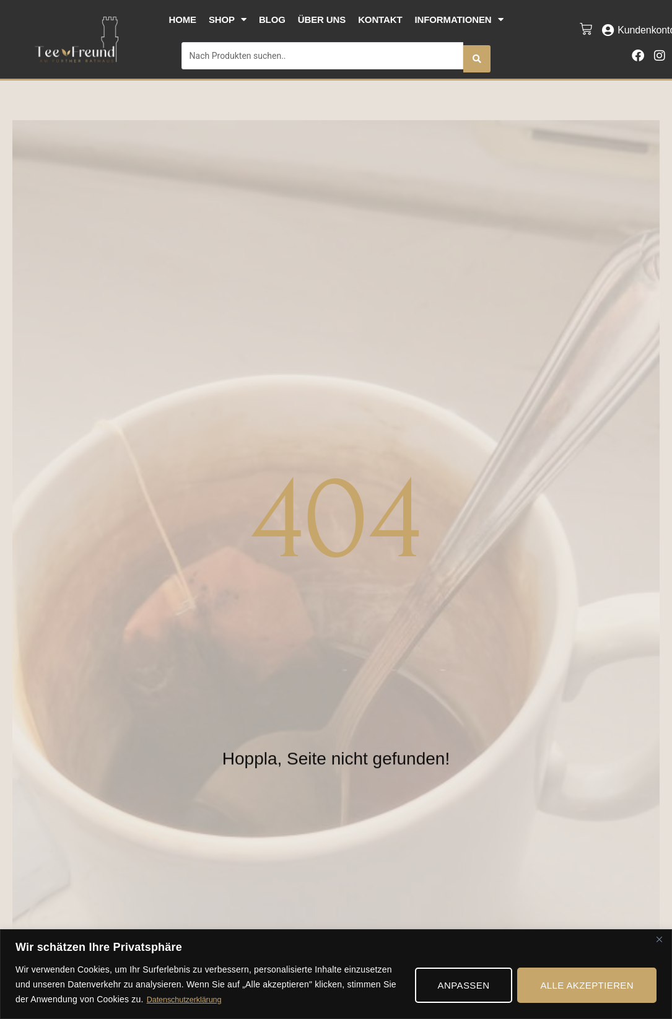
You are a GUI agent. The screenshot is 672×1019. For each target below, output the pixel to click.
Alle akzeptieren (587, 984)
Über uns (322, 19)
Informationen (459, 19)
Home (182, 19)
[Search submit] (477, 52)
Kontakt (380, 19)
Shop (228, 19)
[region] (336, 973)
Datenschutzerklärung (188, 1000)
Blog (272, 19)
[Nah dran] (659, 938)
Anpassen (464, 984)
